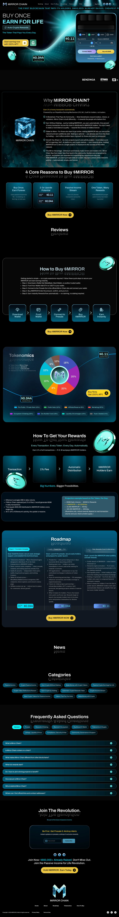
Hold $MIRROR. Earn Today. (59, 870)
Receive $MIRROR (103, 39)
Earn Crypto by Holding (49, 690)
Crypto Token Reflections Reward (25, 690)
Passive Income (10, 685)
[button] (59, 743)
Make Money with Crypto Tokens (76, 685)
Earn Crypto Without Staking (51, 685)
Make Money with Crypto (86, 696)
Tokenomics (73, 4)
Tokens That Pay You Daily (64, 696)
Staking (40, 4)
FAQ (80, 4)
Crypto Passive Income (28, 685)
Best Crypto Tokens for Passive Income (37, 696)
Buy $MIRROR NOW (60, 618)
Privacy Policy (35, 912)
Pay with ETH (82, 39)
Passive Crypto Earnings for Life (103, 685)
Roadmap (64, 4)
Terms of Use (47, 912)
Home (36, 905)
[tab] (59, 743)
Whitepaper (88, 4)
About (47, 4)
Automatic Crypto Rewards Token (73, 690)
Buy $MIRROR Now (59, 214)
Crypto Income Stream (97, 690)
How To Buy (55, 4)
